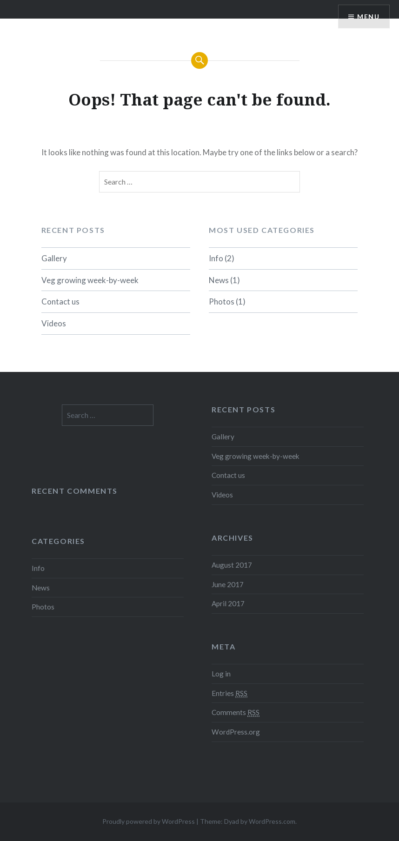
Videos (53, 323)
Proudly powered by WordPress (148, 821)
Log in (221, 673)
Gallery (54, 258)
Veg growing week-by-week (90, 280)
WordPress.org (236, 732)
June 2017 (228, 584)
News (219, 280)
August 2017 (232, 565)
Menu (368, 16)
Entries (229, 693)
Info (216, 258)
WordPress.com (272, 821)
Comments (235, 712)
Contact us (60, 301)
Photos (221, 301)
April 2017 (228, 603)
